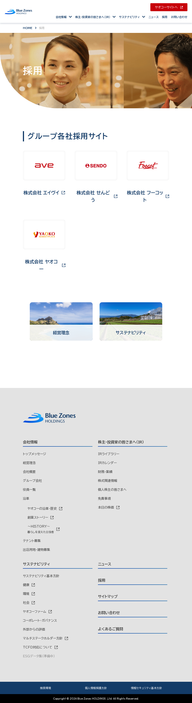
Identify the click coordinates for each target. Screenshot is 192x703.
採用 (165, 17)
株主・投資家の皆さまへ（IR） (92, 17)
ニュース (154, 17)
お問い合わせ (179, 17)
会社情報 (61, 17)
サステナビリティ (129, 17)
